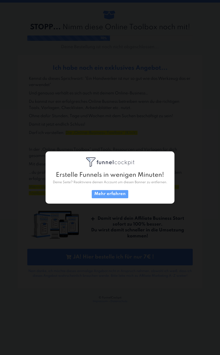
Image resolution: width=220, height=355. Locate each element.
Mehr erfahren (110, 194)
